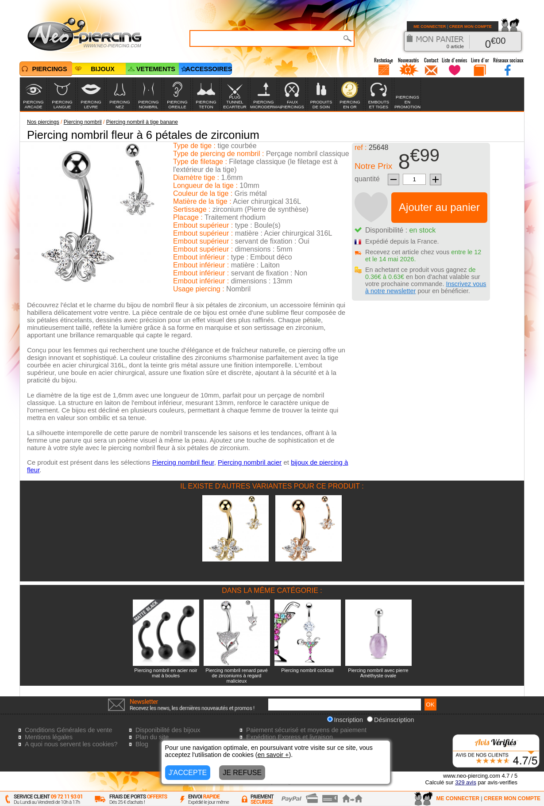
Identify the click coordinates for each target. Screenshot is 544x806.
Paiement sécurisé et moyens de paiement (306, 729)
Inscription (345, 719)
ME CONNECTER (429, 26)
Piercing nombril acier (250, 462)
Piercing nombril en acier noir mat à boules (165, 673)
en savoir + (273, 754)
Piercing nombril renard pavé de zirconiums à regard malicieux (236, 676)
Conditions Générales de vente (68, 729)
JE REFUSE (242, 772)
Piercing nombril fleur (183, 462)
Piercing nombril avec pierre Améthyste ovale (378, 673)
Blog (141, 744)
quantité (367, 179)
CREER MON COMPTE (470, 26)
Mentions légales (49, 737)
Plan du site (152, 737)
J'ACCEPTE (188, 772)
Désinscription (390, 719)
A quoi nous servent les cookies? (71, 744)
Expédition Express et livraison (289, 737)
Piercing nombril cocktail (307, 670)
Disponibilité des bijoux (167, 729)
